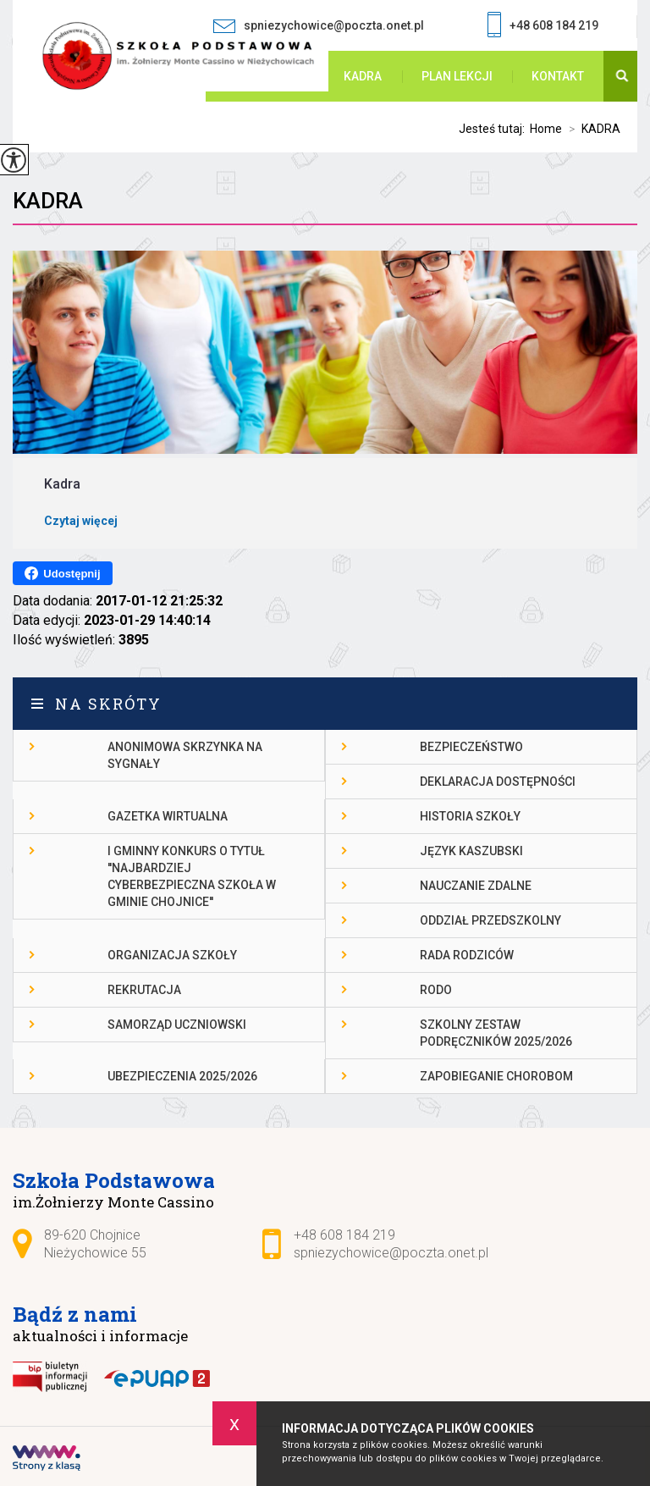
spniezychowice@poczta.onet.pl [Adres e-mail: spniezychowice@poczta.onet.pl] (391, 1253)
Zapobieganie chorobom (496, 1076)
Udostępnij (62, 573)
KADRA (363, 76)
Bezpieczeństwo (471, 747)
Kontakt (558, 76)
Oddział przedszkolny (490, 920)
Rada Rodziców (467, 955)
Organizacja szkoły (172, 955)
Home (546, 129)
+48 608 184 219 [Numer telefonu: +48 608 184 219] (344, 1235)
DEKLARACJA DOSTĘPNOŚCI (498, 781)
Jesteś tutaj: (494, 129)
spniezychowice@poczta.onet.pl (318, 26)
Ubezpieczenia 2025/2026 (182, 1076)
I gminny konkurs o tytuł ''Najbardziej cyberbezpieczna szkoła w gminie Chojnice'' (191, 876)
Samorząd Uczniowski (176, 1024)
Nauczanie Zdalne (476, 885)
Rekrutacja (144, 990)
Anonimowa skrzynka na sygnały (184, 755)
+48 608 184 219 (543, 26)
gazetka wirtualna (167, 816)
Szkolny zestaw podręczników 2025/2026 (496, 1033)
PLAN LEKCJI (457, 76)
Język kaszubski (471, 851)
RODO (436, 990)
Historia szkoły (470, 816)
